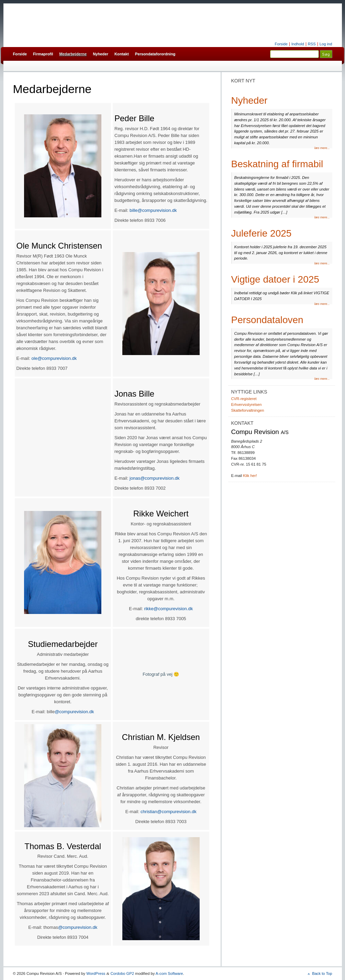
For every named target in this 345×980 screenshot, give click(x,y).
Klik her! (250, 476)
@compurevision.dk (74, 711)
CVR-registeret (244, 399)
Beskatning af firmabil (277, 164)
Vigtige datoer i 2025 (275, 279)
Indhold (297, 44)
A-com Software (169, 973)
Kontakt (121, 54)
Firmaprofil (43, 54)
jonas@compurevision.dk (154, 478)
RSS (312, 44)
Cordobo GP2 (122, 973)
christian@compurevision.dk (169, 811)
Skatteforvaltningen (247, 410)
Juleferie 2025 (261, 233)
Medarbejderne (73, 54)
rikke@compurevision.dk (168, 608)
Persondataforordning (155, 54)
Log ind (326, 44)
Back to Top (322, 973)
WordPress (95, 973)
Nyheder (100, 54)
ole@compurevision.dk (54, 358)
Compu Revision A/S (172, 26)
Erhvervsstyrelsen (246, 404)
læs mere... (322, 148)
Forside (281, 44)
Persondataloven (267, 320)
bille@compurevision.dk (153, 210)
